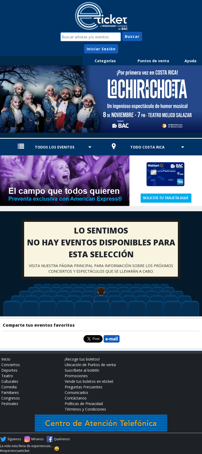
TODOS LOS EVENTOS (54, 147)
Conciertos (10, 364)
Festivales (9, 403)
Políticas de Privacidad (84, 403)
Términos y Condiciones (85, 409)
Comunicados (76, 392)
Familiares (10, 392)
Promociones (76, 375)
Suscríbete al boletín (82, 370)
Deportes (9, 370)
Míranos (37, 439)
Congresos (10, 398)
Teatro (7, 375)
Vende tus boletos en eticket (89, 381)
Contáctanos (76, 398)
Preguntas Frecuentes (83, 386)
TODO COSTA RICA (147, 147)
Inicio (5, 359)
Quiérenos (62, 439)
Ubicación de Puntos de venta (90, 364)
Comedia (9, 386)
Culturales (9, 381)
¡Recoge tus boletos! (82, 359)
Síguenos (14, 439)
